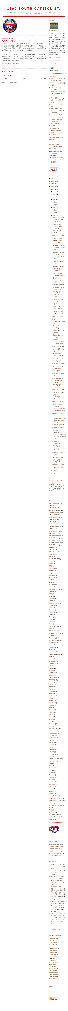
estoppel (54, 30)
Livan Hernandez (54, 974)
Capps (51, 591)
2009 (53, 186)
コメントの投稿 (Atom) (12, 82)
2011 (53, 181)
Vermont (51, 784)
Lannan (51, 672)
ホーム (24, 78)
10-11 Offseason (54, 538)
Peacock (51, 726)
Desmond (52, 610)
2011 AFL (52, 549)
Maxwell (51, 691)
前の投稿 (44, 78)
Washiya (51, 786)
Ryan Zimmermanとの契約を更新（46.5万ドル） (59, 420)
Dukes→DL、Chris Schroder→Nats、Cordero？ (58, 219)
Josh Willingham (54, 968)
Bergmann (52, 573)
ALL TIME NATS (54, 559)
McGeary (52, 696)
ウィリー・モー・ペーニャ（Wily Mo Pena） (17, 44)
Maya (50, 693)
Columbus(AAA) (54, 603)
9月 (54, 199)
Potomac (51, 735)
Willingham (52, 793)
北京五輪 (52, 819)
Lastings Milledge (54, 948)
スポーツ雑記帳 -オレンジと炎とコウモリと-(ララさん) (57, 100)
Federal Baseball (54, 126)
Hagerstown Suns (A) (55, 851)
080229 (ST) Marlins (58, 467)
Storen (51, 775)
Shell (50, 765)
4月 (54, 212)
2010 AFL (52, 547)
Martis (51, 689)
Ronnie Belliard (53, 954)
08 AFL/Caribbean (54, 503)
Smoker (51, 768)
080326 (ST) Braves (58, 266)
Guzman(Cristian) (54, 640)
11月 (54, 194)
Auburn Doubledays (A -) (56, 853)
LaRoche (52, 675)
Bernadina (52, 575)
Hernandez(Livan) (54, 654)
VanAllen (51, 782)
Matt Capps (52, 960)
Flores (51, 624)
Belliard (51, 570)
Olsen (51, 721)
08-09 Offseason (54, 517)
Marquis (51, 682)
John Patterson (53, 938)
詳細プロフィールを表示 (55, 57)
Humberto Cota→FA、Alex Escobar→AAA (58, 341)
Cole (50, 600)
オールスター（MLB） (56, 805)
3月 (54, 215)
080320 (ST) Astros (58, 316)
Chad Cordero (53, 942)
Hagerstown (52, 642)
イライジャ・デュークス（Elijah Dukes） (24, 54)
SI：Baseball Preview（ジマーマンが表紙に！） (58, 247)
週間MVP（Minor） (55, 817)
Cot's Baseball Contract (56, 146)
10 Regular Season (54, 533)
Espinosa (52, 621)
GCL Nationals (53, 631)
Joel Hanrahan (53, 950)
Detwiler (51, 612)
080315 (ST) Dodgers (58, 363)
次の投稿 (5, 78)
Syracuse (52, 779)
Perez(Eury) (52, 731)
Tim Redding (53, 944)
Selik (50, 763)
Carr (50, 594)
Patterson (52, 724)
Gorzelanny (52, 638)
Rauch (51, 745)
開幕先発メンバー (57, 238)
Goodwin (51, 635)
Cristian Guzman (54, 962)
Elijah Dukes (53, 958)
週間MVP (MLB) (54, 814)
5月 (54, 210)
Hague (51, 645)
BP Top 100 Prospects (58, 457)
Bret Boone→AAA (57, 314)
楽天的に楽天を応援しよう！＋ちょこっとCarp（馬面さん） (56, 110)
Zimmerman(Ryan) (54, 798)
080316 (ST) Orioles (58, 361)
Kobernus (52, 670)
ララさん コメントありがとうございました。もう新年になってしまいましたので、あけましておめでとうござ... (57, 868)
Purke (51, 740)
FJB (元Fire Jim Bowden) (56, 158)
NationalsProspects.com (56, 137)
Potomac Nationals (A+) (56, 848)
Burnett (51, 587)
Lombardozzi (53, 677)
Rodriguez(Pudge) (54, 758)
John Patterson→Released (58, 321)
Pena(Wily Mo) (15, 65)
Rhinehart (52, 754)
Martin (51, 686)
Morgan (51, 710)
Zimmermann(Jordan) (55, 800)
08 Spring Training (54, 512)
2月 (54, 470)
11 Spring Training (54, 542)
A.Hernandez (53, 554)
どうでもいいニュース (59, 358)
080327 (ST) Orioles (58, 252)
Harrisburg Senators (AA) (56, 846)
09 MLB (51, 522)
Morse (51, 712)
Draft (50, 614)
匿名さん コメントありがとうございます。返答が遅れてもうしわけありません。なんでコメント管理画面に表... (57, 893)
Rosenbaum (52, 761)
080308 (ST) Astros (58, 424)
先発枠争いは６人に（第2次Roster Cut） (58, 397)
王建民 (51, 807)
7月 (54, 204)
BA (50, 566)
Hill (50, 656)
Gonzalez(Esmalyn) (55, 633)
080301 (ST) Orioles (58, 464)
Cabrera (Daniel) (54, 589)
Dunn (50, 619)
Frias (50, 628)
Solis (50, 770)
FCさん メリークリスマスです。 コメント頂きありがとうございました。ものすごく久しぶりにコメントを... (57, 905)
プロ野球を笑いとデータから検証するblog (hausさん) (57, 93)
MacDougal (52, 680)
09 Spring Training (54, 526)
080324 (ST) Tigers (58, 284)
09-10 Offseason (54, 531)
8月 (54, 202)
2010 (53, 184)
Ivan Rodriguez (53, 976)
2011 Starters (53, 552)
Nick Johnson (53, 952)
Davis (51, 607)
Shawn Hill (52, 946)
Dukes (8, 65)
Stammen (52, 772)
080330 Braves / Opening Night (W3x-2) (57, 226)
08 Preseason (53, 508)
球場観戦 (52, 810)
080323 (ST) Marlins (58, 292)
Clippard (51, 598)
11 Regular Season (54, 540)
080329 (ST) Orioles (58, 235)
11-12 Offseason (54, 545)
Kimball (51, 668)
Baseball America (54, 142)
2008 (53, 189)
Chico (51, 596)
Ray (50, 747)
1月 (54, 473)
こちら (51, 483)
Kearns (51, 666)
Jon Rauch (52, 940)
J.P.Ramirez (52, 661)
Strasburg (52, 777)
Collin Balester (53, 978)
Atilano (51, 563)
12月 (54, 191)
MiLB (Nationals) (54, 155)
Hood (50, 659)
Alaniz (51, 556)
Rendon (51, 752)
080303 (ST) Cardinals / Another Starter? (58, 448)
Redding (51, 749)
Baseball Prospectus (55, 144)
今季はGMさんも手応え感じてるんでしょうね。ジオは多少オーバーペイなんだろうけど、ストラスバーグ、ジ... (57, 880)
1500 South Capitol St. (34, 8)
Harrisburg (52, 652)
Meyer (51, 698)
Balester (51, 568)
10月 (54, 197)
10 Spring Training (54, 535)
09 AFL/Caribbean (54, 519)
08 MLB (51, 505)
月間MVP (52, 812)
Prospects (52, 738)
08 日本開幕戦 (53, 514)
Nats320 (51, 132)
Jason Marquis (53, 972)
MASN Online (53, 135)
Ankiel (51, 561)
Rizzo (51, 756)
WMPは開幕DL (56, 371)
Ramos (51, 742)
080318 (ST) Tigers (58, 346)
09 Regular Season (54, 524)
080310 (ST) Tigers (58, 401)
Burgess (51, 584)
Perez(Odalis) (53, 733)
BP (50, 580)
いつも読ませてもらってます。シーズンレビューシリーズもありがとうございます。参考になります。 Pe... (57, 917)
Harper (51, 649)
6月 (54, 207)
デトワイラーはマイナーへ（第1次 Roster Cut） (59, 436)
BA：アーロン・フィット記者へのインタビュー (58, 257)
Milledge (51, 703)
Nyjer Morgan (53, 970)
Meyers (51, 700)
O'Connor (52, 719)
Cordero (51, 605)
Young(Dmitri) (53, 796)
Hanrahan (52, 647)
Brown (51, 582)
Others (51, 986)
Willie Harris (52, 964)
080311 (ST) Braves (58, 392)
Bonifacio (52, 577)
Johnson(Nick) (53, 663)
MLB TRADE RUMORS (56, 149)
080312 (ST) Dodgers (58, 389)
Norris (51, 717)
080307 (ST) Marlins (58, 427)
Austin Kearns (53, 956)
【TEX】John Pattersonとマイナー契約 (58, 280)
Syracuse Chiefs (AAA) (56, 844)
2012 (53, 178)
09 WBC (51, 528)
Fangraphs (52, 139)
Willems (51, 791)
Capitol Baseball (54, 123)
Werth (51, 789)
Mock (50, 707)
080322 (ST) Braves (58, 299)
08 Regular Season (54, 510)
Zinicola (51, 803)
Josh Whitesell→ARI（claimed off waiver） (58, 380)
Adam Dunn (52, 966)
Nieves (51, 714)
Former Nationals (54, 626)
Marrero (51, 684)
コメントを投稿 (7, 75)
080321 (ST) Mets (57, 311)
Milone (51, 705)
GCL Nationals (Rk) (55, 855)
